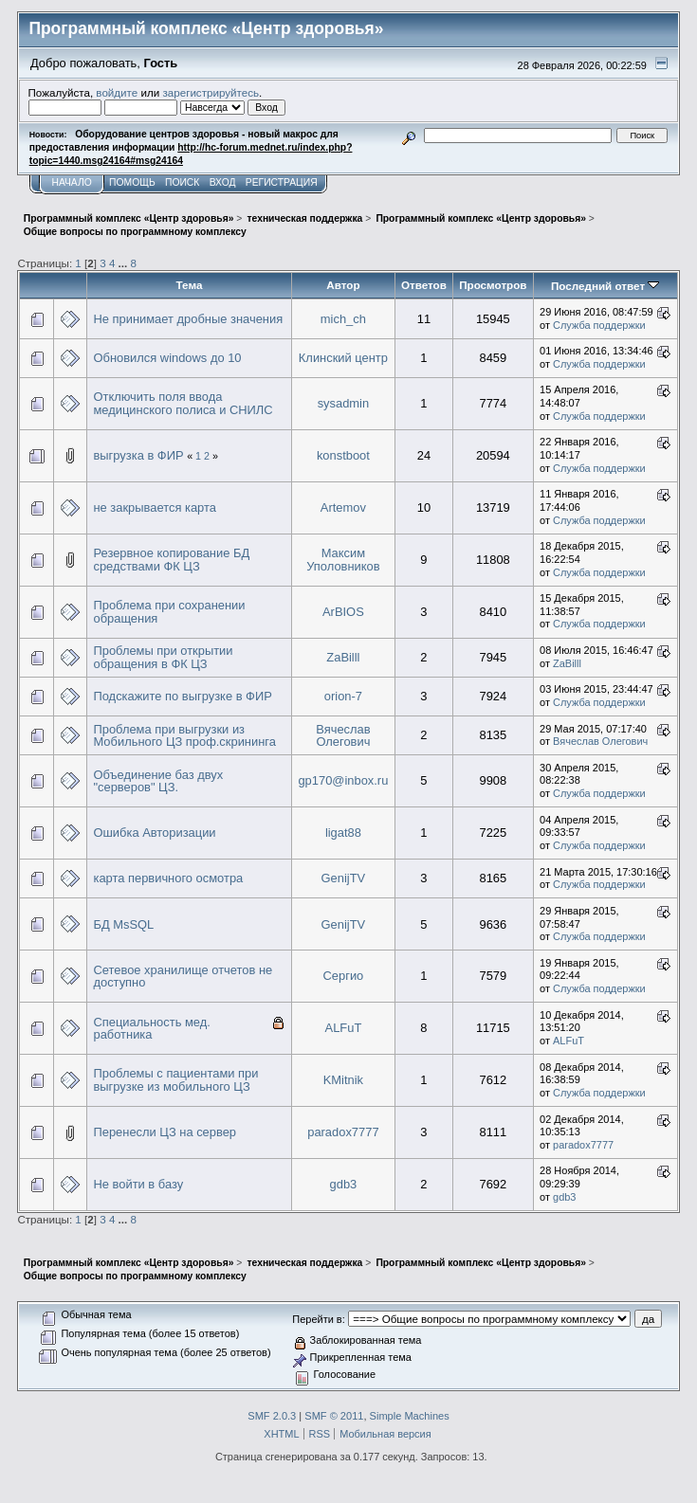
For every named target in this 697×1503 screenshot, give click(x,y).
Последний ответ (605, 286)
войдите (117, 92)
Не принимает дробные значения (188, 319)
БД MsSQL (123, 924)
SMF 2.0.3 (272, 1416)
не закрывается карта (154, 507)
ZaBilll (342, 657)
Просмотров (492, 285)
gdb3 (344, 1184)
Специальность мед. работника (151, 1028)
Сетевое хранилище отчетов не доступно (182, 976)
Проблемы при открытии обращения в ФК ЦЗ (162, 657)
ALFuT (343, 1028)
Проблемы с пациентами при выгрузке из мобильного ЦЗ (175, 1080)
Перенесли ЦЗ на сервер (164, 1132)
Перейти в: (318, 1319)
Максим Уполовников (342, 559)
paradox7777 (342, 1132)
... (125, 263)
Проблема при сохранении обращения (169, 611)
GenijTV (343, 878)
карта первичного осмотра (168, 878)
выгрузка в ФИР (138, 455)
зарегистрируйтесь (210, 92)
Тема (189, 285)
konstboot (343, 455)
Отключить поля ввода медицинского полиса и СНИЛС (182, 403)
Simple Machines (409, 1416)
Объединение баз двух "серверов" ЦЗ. (158, 781)
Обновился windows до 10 (167, 358)
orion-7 (343, 696)
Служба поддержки (599, 325)
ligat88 (343, 832)
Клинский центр (343, 358)
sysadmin (344, 403)
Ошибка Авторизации (154, 832)
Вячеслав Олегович (343, 736)
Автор (342, 285)
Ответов (424, 285)
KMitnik (343, 1080)
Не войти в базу (138, 1184)
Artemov (343, 507)
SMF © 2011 (333, 1416)
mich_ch (343, 319)
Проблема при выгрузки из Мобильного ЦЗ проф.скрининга (184, 736)
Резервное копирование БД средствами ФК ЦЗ (171, 559)
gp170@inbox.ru (343, 780)
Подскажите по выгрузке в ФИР (182, 696)
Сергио (343, 976)
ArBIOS (343, 612)
